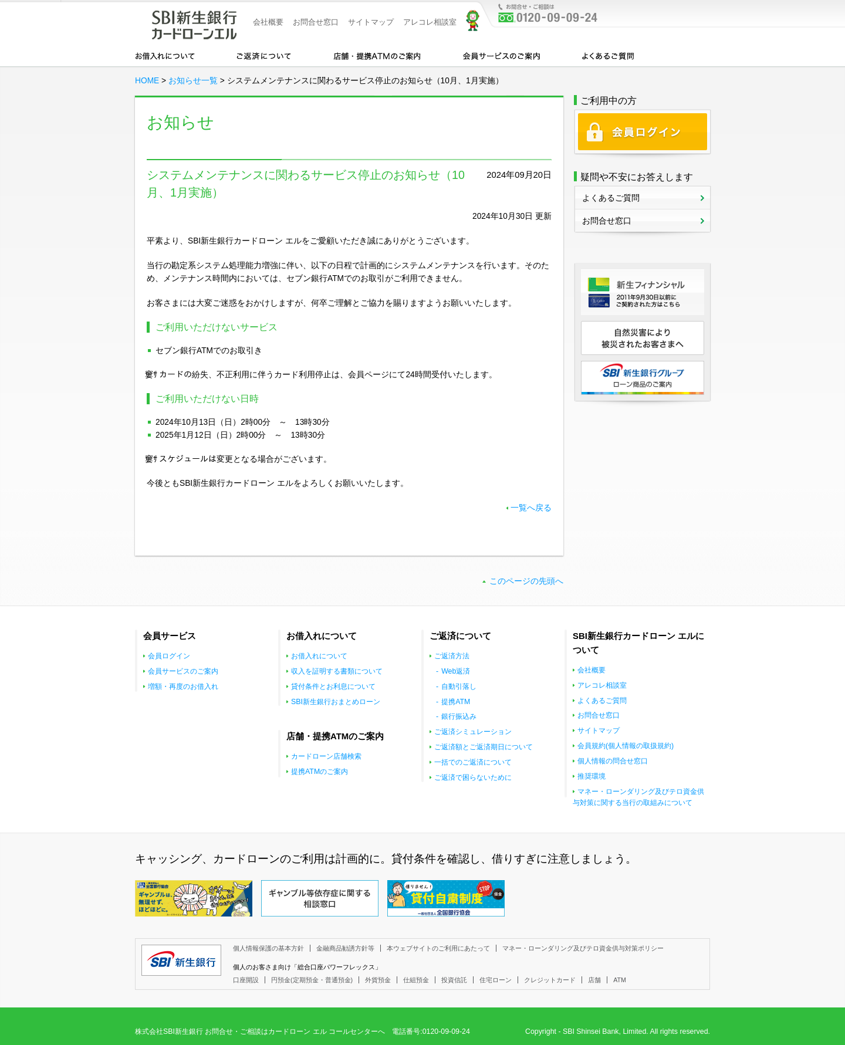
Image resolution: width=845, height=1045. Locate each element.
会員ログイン (169, 656)
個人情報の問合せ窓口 (612, 761)
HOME (147, 80)
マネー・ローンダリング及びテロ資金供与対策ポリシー (583, 948)
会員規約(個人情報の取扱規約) (625, 746)
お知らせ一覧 (193, 80)
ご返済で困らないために (473, 777)
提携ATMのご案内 (319, 771)
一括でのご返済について (473, 762)
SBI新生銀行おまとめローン (335, 702)
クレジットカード (550, 979)
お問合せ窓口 (316, 22)
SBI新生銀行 (181, 960)
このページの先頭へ (526, 581)
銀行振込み (458, 716)
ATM (619, 979)
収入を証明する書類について (337, 671)
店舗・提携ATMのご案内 (377, 55)
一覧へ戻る (531, 507)
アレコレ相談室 (430, 22)
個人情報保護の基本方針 (268, 948)
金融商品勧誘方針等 (345, 948)
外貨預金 (378, 979)
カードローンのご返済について (263, 55)
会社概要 (268, 22)
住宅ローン (495, 979)
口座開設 (246, 979)
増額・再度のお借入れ (183, 686)
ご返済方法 (451, 656)
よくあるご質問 (608, 55)
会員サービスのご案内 (501, 55)
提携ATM (455, 702)
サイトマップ (371, 22)
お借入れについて (165, 55)
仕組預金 (416, 979)
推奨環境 (591, 776)
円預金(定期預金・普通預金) (312, 979)
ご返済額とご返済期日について (483, 747)
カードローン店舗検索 (326, 756)
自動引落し (458, 686)
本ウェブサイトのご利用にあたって (438, 948)
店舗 (594, 979)
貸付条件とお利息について (333, 686)
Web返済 (455, 671)
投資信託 (454, 979)
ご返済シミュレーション (473, 732)
